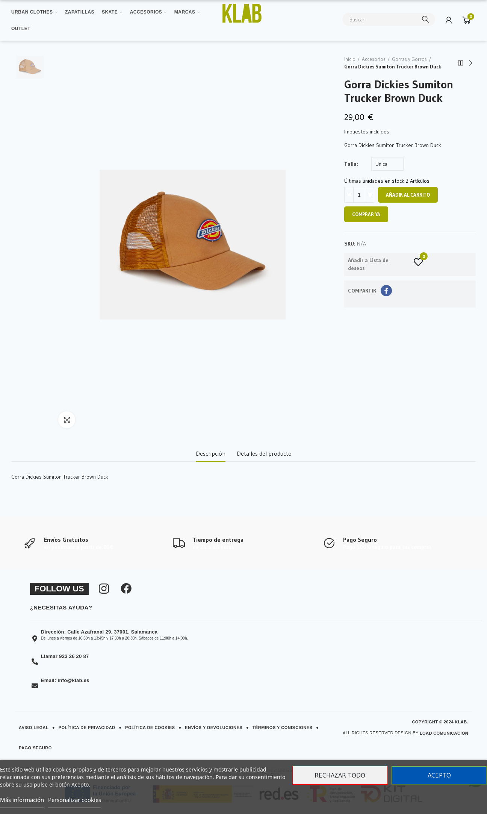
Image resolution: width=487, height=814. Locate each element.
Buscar (425, 19)
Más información (22, 799)
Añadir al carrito (408, 195)
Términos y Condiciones (283, 727)
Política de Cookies (150, 727)
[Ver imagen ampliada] (241, 13)
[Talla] (387, 164)
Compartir (386, 290)
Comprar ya (366, 214)
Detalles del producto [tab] (264, 453)
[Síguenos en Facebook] (126, 589)
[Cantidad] (359, 195)
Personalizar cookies (74, 799)
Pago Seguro (35, 748)
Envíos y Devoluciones (213, 727)
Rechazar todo (340, 775)
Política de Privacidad (87, 727)
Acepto (439, 775)
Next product (470, 63)
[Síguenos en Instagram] (104, 589)
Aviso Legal (33, 727)
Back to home (460, 63)
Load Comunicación (444, 733)
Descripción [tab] (210, 453)
